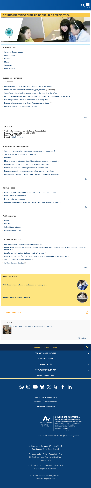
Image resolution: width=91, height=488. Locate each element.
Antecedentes (9, 55)
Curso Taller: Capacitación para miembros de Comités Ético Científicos (31, 93)
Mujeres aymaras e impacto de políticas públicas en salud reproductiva (31, 161)
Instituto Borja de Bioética (14, 263)
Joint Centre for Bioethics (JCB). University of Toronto (24, 253)
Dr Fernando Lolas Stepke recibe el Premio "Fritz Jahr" (33, 326)
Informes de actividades (13, 52)
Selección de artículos (12, 227)
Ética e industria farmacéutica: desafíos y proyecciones (25, 90)
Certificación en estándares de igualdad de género (58, 435)
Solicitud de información (45, 406)
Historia (7, 58)
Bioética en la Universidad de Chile (16, 297)
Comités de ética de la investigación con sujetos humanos (26, 167)
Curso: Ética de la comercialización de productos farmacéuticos (28, 86)
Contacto (53, 468)
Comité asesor (9, 68)
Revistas (7, 224)
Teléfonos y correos (53, 465)
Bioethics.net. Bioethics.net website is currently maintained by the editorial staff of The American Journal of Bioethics (45, 248)
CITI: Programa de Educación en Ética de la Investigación (26, 99)
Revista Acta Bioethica (12, 312)
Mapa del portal (41, 468)
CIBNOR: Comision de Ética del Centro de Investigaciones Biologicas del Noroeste (35, 256)
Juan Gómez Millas (49, 457)
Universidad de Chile (43, 475)
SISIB (32, 475)
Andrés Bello (42, 454)
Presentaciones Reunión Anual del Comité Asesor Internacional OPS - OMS (32, 202)
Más (85, 118)
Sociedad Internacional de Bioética (17, 259)
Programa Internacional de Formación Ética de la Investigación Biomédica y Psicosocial (37, 96)
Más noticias (82, 338)
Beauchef (53, 454)
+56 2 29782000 (35, 465)
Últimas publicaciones (12, 230)
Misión (6, 62)
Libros (6, 220)
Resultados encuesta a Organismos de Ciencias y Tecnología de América (31, 174)
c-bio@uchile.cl (17, 137)
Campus (32, 454)
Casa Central (53, 449)
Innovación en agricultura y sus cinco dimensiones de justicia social (29, 151)
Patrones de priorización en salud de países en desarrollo (26, 164)
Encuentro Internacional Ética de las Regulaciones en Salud (27, 103)
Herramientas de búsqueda (14, 199)
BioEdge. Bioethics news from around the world (22, 244)
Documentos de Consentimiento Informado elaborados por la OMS (30, 192)
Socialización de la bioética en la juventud (20, 154)
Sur (59, 457)
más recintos (45, 460)
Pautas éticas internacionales (15, 196)
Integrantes (8, 65)
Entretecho (8, 158)
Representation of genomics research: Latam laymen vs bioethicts (29, 171)
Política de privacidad (45, 478)
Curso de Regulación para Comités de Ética (20, 106)
